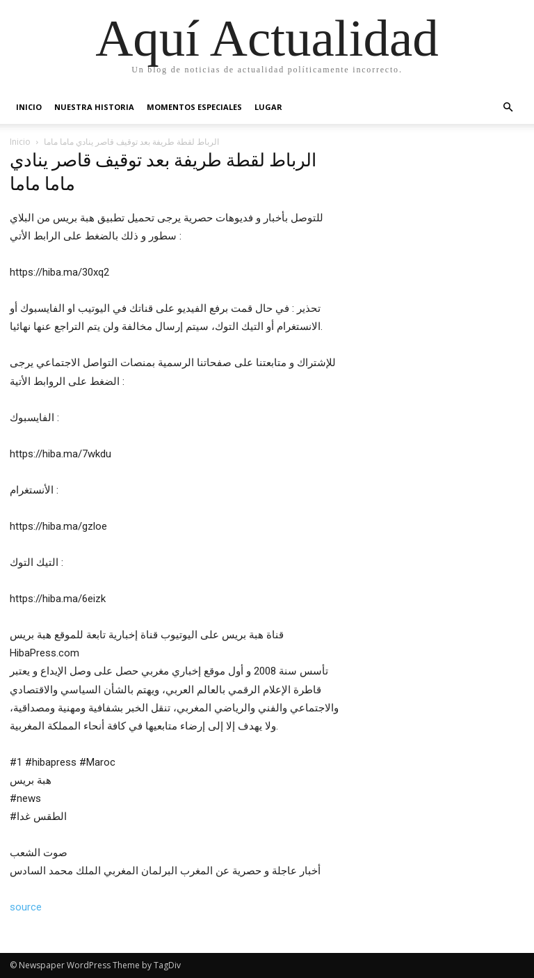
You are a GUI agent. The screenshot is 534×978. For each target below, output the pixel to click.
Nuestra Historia (94, 107)
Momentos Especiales (194, 107)
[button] (507, 107)
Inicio (29, 107)
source (26, 907)
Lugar (268, 107)
